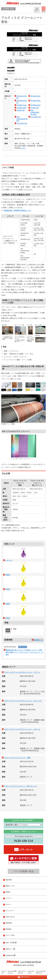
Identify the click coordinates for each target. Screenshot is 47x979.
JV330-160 (21, 110)
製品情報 (9, 880)
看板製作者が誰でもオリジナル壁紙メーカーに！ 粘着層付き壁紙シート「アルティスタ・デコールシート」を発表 (24, 652)
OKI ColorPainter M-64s (22, 119)
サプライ (9, 898)
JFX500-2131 (22, 105)
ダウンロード (10, 910)
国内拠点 (9, 929)
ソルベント (9, 560)
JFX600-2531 (22, 108)
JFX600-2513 (35, 105)
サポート (9, 904)
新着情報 (9, 923)
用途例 (8, 892)
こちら (23, 148)
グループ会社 (10, 935)
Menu (43, 10)
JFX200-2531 (35, 101)
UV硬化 (7, 575)
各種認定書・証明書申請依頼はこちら (17, 210)
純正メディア (22, 647)
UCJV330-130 (36, 117)
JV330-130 (34, 108)
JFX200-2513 (35, 96)
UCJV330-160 (22, 123)
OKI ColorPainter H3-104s (34, 112)
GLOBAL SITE (8, 9)
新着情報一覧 (38, 640)
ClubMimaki (10, 955)
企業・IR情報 (10, 942)
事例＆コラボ (10, 886)
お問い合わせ (10, 917)
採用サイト (10, 949)
